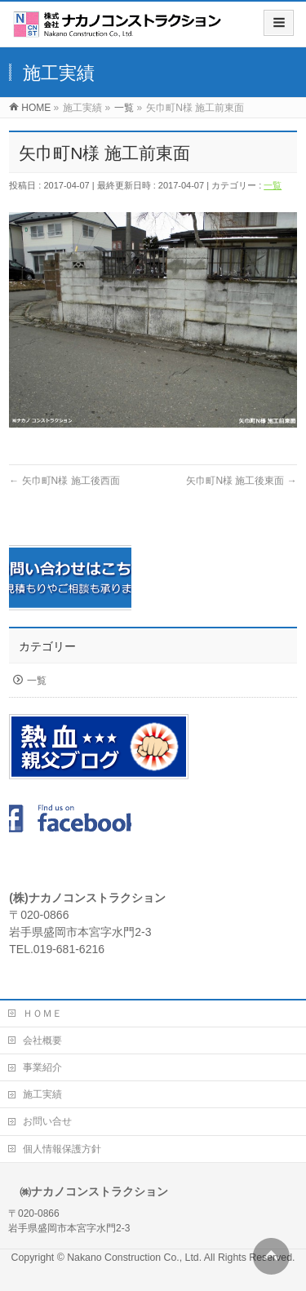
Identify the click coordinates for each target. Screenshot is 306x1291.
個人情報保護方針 (62, 1149)
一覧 (273, 185)
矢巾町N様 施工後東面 (241, 480)
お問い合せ (47, 1121)
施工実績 (42, 1094)
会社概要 (42, 1040)
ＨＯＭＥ (42, 1013)
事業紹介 (42, 1067)
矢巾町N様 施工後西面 (64, 480)
